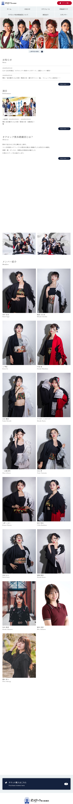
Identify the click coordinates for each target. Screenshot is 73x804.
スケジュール (45, 9)
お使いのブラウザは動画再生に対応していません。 (36, 194)
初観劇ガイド (64, 9)
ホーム (9, 9)
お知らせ (27, 9)
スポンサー (63, 15)
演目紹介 (46, 15)
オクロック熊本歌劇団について (18, 15)
